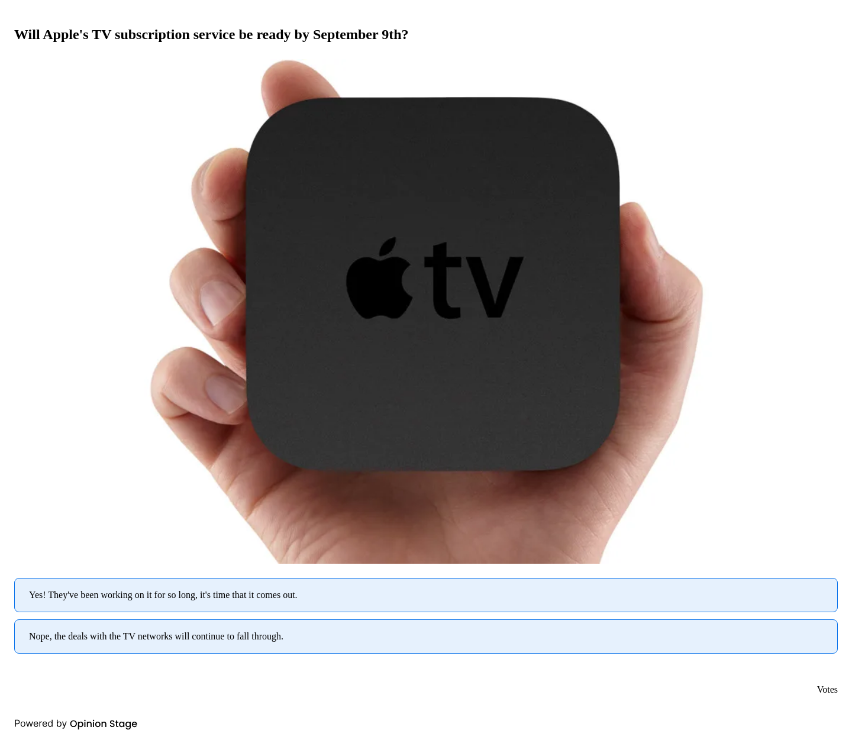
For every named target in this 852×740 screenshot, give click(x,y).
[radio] (426, 595)
